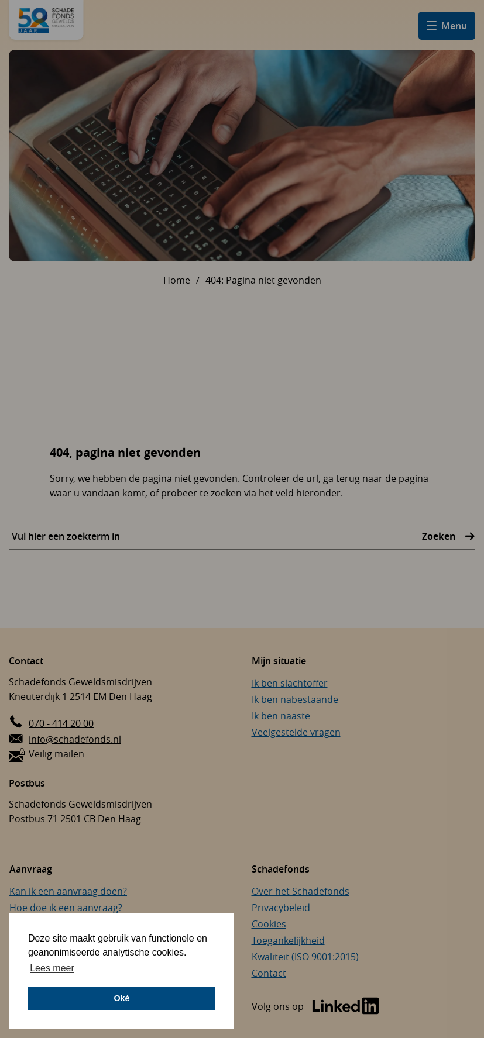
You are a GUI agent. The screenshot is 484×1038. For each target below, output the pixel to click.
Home (176, 280)
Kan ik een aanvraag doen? (68, 891)
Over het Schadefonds (300, 891)
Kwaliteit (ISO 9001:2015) (305, 956)
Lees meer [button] (52, 968)
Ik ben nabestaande (295, 699)
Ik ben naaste (281, 715)
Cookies (269, 924)
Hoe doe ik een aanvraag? (65, 907)
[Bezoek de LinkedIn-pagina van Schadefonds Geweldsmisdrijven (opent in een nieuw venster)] (315, 1007)
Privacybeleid (281, 907)
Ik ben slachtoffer (290, 683)
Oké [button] (121, 998)
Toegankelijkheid (288, 940)
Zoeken (440, 536)
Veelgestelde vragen (296, 732)
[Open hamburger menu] (446, 26)
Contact (269, 973)
